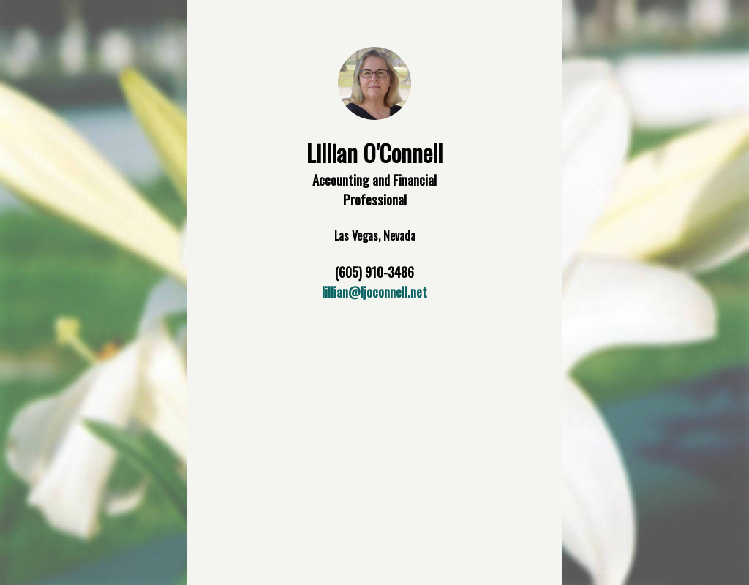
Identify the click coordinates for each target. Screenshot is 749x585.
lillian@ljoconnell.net (374, 291)
